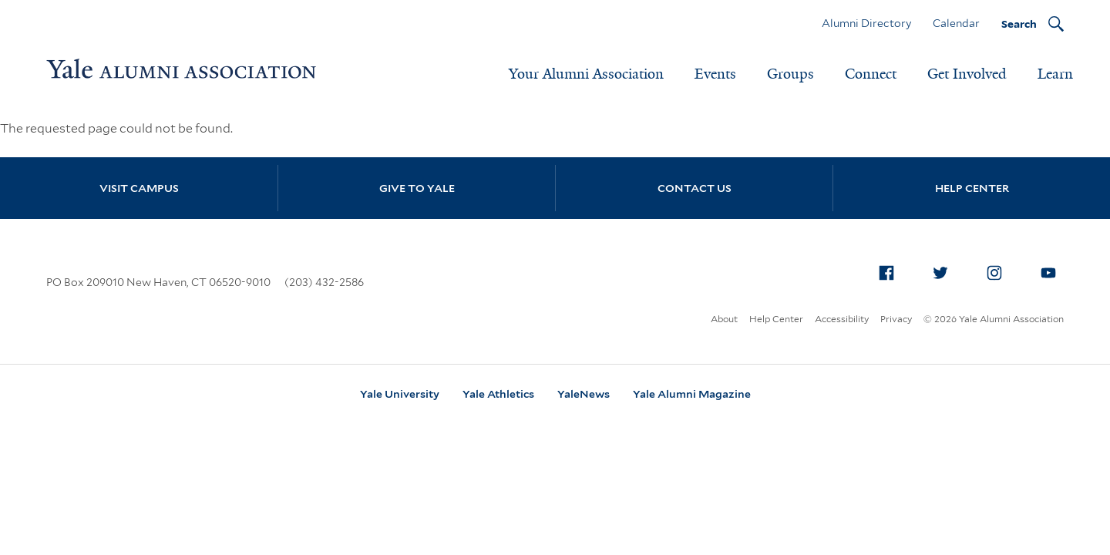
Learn (1055, 74)
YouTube (1053, 270)
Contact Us (695, 188)
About (724, 319)
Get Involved (967, 74)
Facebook (891, 270)
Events (715, 74)
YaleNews (583, 394)
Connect (870, 74)
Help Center (972, 188)
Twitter (945, 270)
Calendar (956, 23)
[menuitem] (886, 272)
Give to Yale (417, 188)
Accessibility (842, 319)
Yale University (399, 394)
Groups (790, 74)
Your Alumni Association (586, 74)
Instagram (999, 270)
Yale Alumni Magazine (692, 394)
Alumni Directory (866, 23)
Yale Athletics (498, 394)
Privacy (896, 319)
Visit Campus (139, 188)
